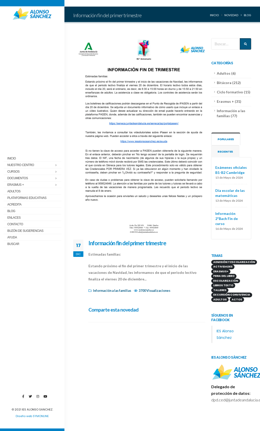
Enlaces (14, 217)
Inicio (11, 158)
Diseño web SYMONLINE (32, 416)
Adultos (13, 191)
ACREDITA (14, 204)
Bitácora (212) (229, 82)
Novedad (231, 15)
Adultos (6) (226, 73)
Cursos (13, 171)
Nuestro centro (20, 165)
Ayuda (12, 237)
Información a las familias (112, 291)
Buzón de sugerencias (25, 231)
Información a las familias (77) (231, 113)
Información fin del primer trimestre (127, 243)
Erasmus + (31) (229, 101)
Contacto (15, 224)
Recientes (225, 152)
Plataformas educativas (26, 198)
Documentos (17, 178)
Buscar (13, 244)
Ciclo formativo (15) (233, 92)
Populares (226, 139)
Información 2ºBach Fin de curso (226, 218)
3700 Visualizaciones (154, 291)
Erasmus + (15, 185)
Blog (11, 211)
